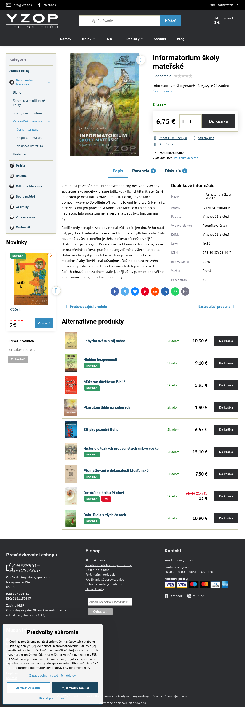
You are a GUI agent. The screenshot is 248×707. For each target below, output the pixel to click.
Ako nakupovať (95, 560)
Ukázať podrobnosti (52, 698)
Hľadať (170, 20)
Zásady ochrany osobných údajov (139, 696)
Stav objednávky (176, 696)
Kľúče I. (15, 309)
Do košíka (218, 121)
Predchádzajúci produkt (87, 306)
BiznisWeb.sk (137, 703)
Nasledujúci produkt (216, 306)
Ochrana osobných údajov (103, 584)
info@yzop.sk (183, 560)
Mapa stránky (94, 589)
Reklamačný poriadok (100, 575)
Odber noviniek (21, 341)
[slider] (183, 76)
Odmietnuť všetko (28, 688)
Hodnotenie (162, 76)
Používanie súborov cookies (104, 579)
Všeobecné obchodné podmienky (108, 565)
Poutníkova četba (186, 158)
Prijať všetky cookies (75, 688)
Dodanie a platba (97, 570)
